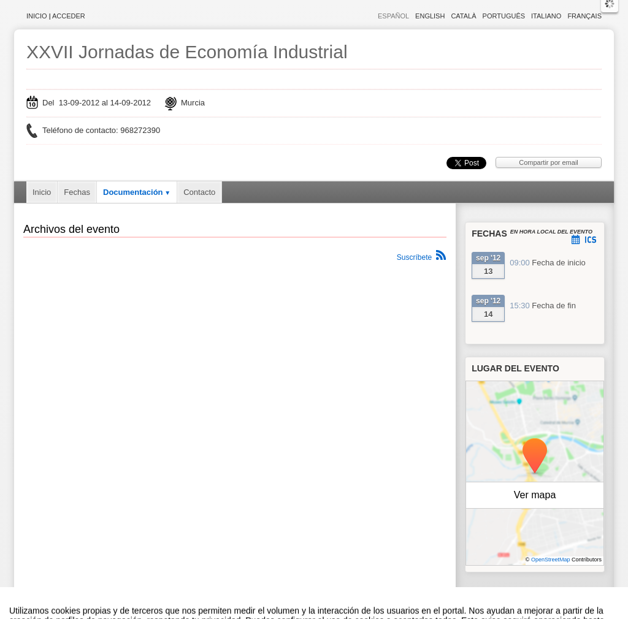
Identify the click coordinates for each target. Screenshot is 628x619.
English (430, 16)
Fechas (77, 192)
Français (584, 16)
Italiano (546, 16)
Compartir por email (548, 162)
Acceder (68, 16)
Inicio (36, 16)
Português (504, 16)
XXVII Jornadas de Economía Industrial (187, 52)
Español (393, 16)
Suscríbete (414, 257)
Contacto (199, 192)
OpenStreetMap (550, 559)
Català (463, 16)
